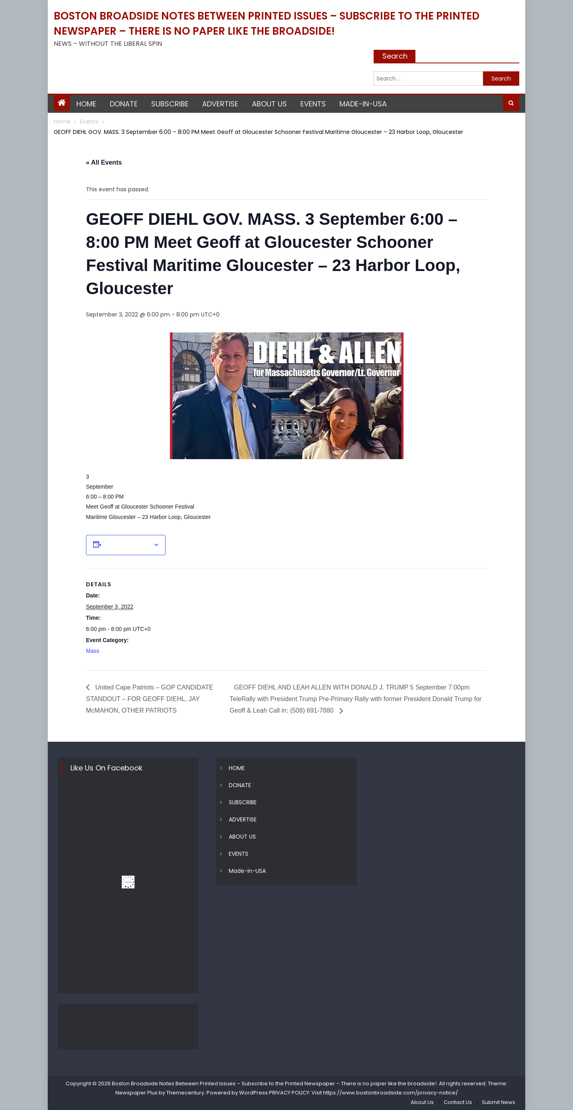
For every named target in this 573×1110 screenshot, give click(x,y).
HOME (86, 104)
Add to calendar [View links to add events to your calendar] (127, 545)
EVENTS (313, 104)
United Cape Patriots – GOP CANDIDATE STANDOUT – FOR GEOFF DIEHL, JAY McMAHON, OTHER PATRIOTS (149, 699)
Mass (92, 651)
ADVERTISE (220, 104)
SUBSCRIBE (170, 104)
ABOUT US (269, 104)
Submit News (498, 1102)
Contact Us (458, 1102)
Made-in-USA (363, 104)
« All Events (104, 162)
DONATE (124, 104)
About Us (422, 1102)
